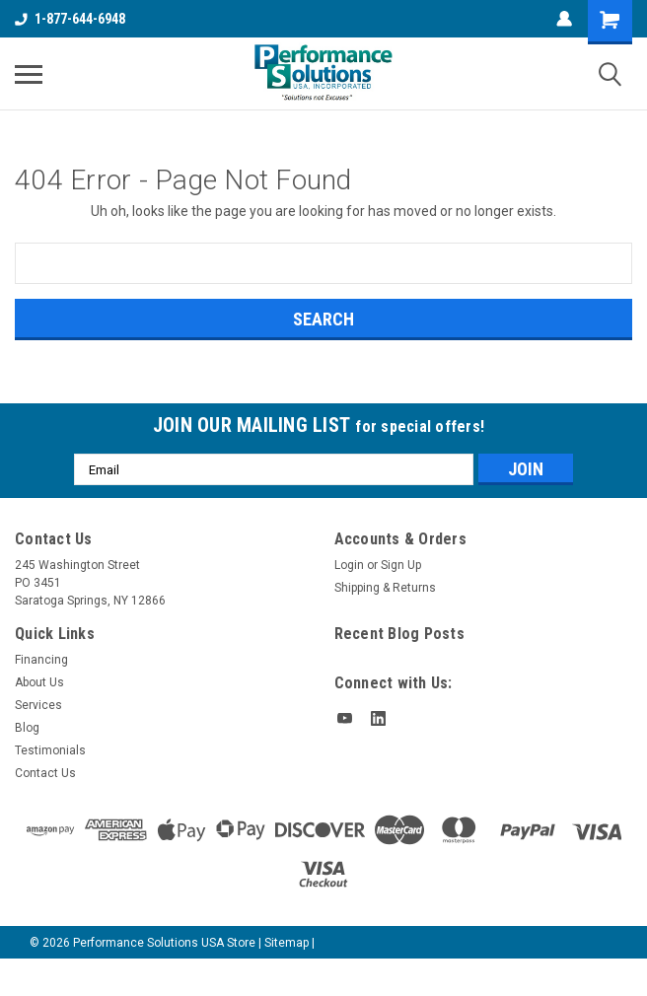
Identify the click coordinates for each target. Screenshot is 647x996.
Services (38, 705)
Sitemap (286, 943)
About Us (39, 682)
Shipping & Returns (385, 588)
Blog (27, 728)
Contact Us (45, 773)
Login (349, 565)
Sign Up (401, 565)
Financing (41, 660)
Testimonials (50, 750)
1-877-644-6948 (70, 19)
